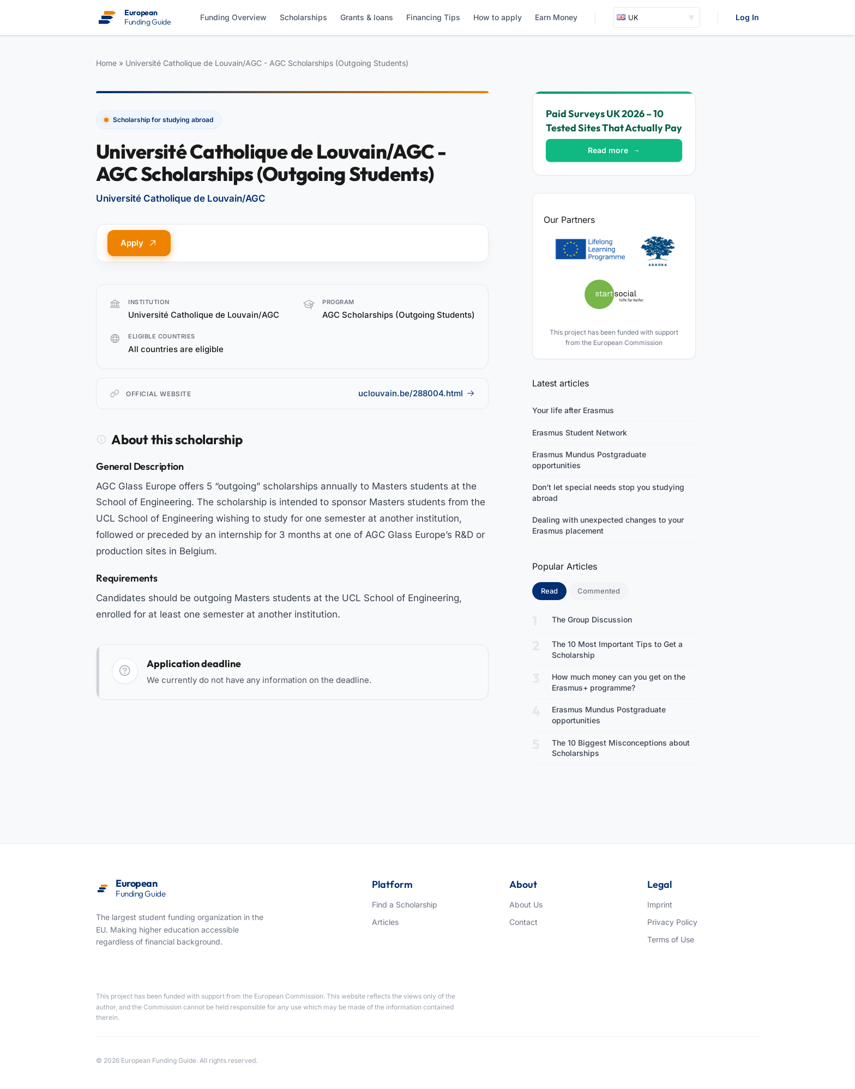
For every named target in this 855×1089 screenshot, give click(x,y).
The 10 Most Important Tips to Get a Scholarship (617, 649)
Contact (523, 922)
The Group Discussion (592, 619)
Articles (385, 922)
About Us (526, 904)
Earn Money (556, 17)
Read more (614, 150)
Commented (598, 590)
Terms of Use (670, 939)
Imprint (659, 904)
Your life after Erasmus (573, 410)
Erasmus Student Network (579, 432)
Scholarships (303, 17)
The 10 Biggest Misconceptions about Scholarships (621, 748)
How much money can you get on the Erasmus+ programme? (618, 682)
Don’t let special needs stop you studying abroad (608, 492)
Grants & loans (366, 17)
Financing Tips (433, 17)
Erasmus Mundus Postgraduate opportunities (589, 460)
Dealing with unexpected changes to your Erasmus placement (608, 525)
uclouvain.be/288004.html (416, 393)
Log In (747, 17)
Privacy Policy (672, 922)
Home (106, 63)
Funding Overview (233, 17)
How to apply (497, 17)
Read (554, 590)
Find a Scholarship (404, 904)
